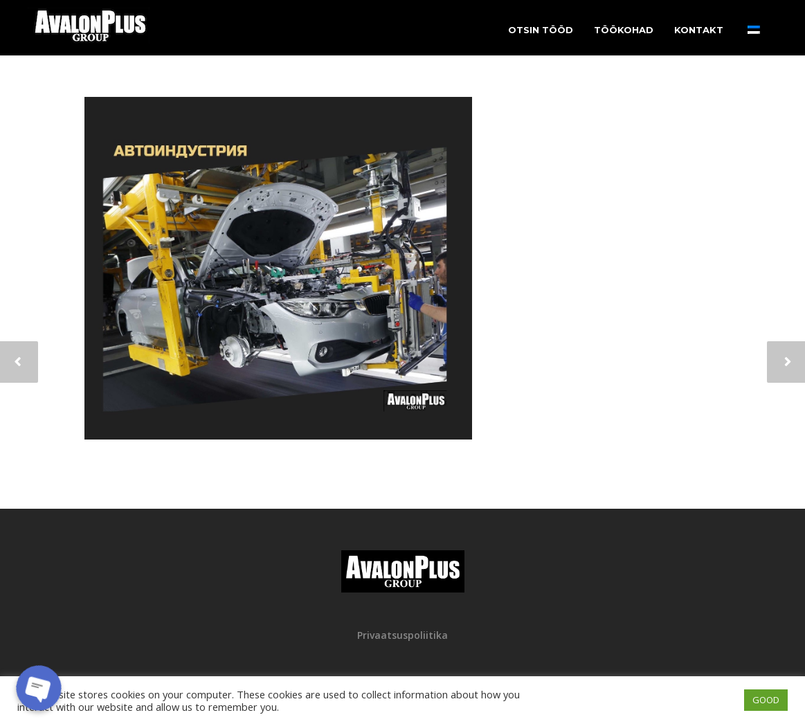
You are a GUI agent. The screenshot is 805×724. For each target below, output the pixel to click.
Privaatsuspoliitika (402, 635)
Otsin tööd (540, 29)
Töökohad (623, 29)
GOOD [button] (765, 700)
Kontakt (698, 29)
